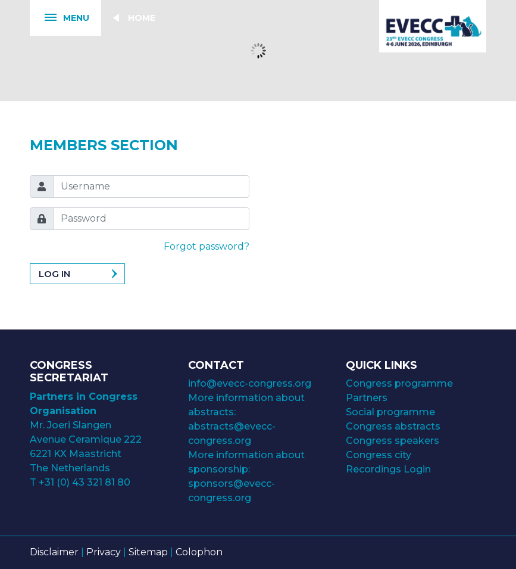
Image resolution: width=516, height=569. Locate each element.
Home (141, 18)
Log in (54, 273)
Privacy (103, 552)
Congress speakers (392, 440)
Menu (59, 18)
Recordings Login (388, 469)
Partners (366, 397)
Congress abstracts (393, 426)
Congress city (378, 455)
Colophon (199, 552)
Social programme (390, 412)
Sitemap (148, 552)
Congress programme (399, 383)
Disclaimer (54, 552)
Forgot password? (206, 246)
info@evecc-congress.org (251, 383)
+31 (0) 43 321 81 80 (84, 482)
